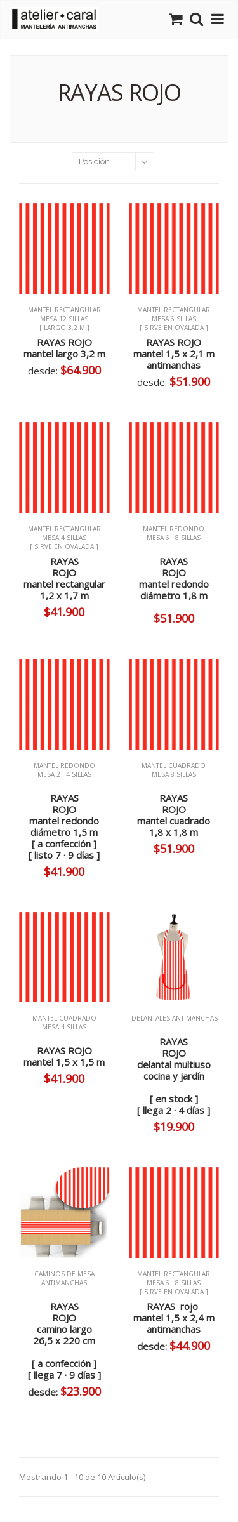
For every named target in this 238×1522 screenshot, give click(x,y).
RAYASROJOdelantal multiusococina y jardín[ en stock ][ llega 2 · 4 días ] (174, 1076)
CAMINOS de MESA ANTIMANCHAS (64, 1282)
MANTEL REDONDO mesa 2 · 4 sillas (64, 774)
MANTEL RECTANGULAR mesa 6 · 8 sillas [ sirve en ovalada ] (173, 1282)
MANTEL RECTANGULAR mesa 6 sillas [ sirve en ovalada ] (173, 318)
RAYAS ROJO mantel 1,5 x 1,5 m (64, 1056)
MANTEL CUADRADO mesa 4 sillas (64, 1027)
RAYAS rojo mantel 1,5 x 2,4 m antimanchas (174, 1317)
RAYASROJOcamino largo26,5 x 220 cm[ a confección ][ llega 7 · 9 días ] (64, 1340)
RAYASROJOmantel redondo (174, 578)
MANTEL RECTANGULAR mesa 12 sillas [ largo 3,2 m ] (64, 318)
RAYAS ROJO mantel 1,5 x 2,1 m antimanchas (174, 353)
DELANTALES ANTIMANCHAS (173, 1018)
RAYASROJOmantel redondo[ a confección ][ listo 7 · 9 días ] (64, 826)
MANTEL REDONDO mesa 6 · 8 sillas (173, 533)
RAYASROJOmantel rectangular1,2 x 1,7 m (64, 578)
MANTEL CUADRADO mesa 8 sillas (174, 774)
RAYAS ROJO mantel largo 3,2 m (64, 347)
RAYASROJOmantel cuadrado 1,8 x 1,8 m (173, 815)
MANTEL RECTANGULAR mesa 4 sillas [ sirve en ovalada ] (64, 537)
